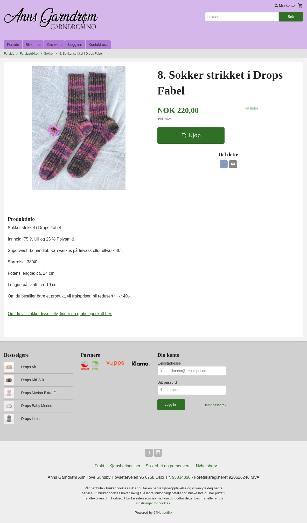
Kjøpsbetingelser (124, 466)
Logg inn (75, 44)
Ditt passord (167, 382)
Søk (291, 16)
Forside (13, 44)
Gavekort (54, 44)
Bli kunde (33, 44)
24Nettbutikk (162, 513)
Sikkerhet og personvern (168, 466)
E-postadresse (169, 363)
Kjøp (191, 135)
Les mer (201, 498)
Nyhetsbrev (206, 466)
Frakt (99, 466)
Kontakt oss (98, 44)
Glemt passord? (214, 405)
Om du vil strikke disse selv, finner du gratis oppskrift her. (60, 313)
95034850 (181, 477)
